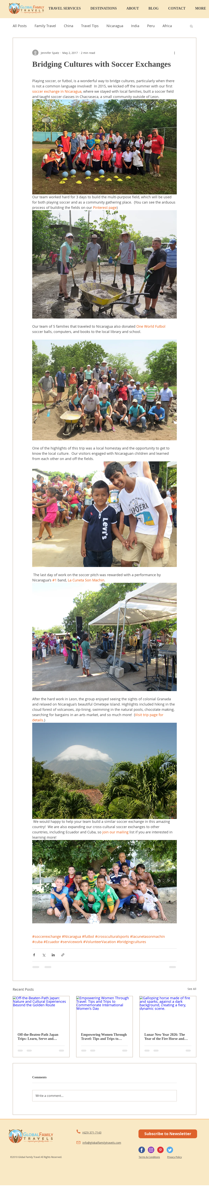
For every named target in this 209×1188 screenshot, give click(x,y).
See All (192, 989)
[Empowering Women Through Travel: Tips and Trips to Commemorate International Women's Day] (104, 1012)
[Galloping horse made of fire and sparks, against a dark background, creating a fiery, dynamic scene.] (168, 1012)
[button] (67, 8)
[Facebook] (141, 1150)
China (68, 25)
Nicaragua (114, 25)
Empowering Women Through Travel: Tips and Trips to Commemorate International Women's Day (104, 1037)
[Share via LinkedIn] (53, 955)
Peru (151, 25)
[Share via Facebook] (34, 955)
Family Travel (45, 25)
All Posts (20, 25)
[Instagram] (151, 1150)
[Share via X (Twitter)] (44, 955)
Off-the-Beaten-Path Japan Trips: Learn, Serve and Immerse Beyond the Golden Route (39, 1037)
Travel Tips (90, 25)
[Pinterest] (160, 1150)
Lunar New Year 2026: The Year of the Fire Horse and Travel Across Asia (164, 1037)
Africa (167, 25)
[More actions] (174, 52)
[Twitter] (170, 1150)
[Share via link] (63, 955)
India (135, 25)
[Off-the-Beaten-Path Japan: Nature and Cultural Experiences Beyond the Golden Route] (41, 1012)
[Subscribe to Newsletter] (167, 1133)
